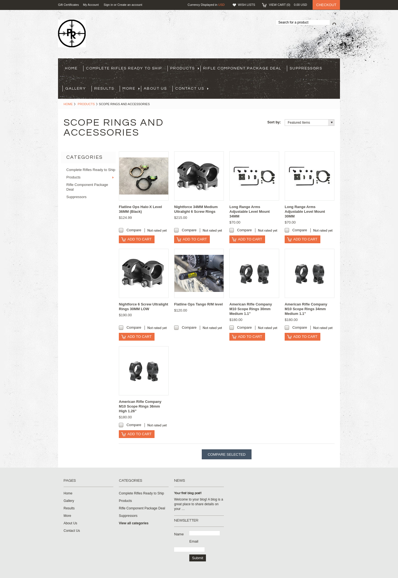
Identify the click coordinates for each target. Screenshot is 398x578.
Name (179, 534)
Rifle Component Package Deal (242, 68)
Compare (134, 230)
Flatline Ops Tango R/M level (198, 304)
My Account (91, 4)
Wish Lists (246, 4)
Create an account (129, 4)
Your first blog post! (187, 493)
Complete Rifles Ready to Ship (124, 68)
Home (68, 104)
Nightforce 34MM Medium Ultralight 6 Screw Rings (196, 209)
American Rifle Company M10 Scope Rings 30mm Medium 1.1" (250, 309)
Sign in (108, 4)
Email (193, 541)
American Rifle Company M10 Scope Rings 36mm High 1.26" (140, 406)
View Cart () (288, 4)
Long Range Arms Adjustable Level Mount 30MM (305, 211)
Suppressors (306, 68)
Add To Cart (139, 239)
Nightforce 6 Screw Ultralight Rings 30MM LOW (143, 306)
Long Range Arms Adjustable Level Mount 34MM (249, 211)
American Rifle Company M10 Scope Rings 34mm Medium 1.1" (306, 309)
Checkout (326, 5)
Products (184, 68)
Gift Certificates (68, 4)
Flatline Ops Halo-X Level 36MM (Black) (140, 209)
